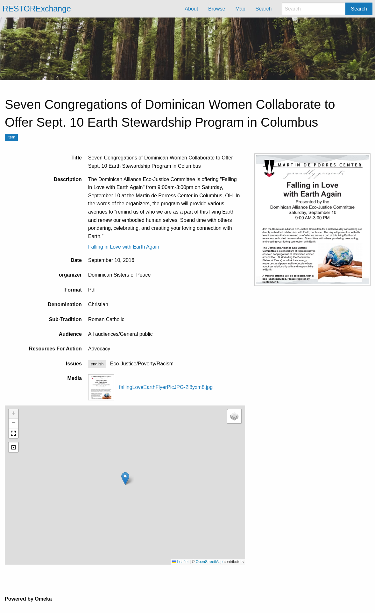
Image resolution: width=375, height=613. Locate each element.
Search (359, 8)
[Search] (313, 9)
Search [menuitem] (264, 8)
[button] (125, 478)
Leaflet (180, 562)
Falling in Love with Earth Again (123, 247)
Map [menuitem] (240, 8)
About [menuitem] (191, 8)
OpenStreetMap (209, 562)
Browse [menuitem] (216, 8)
